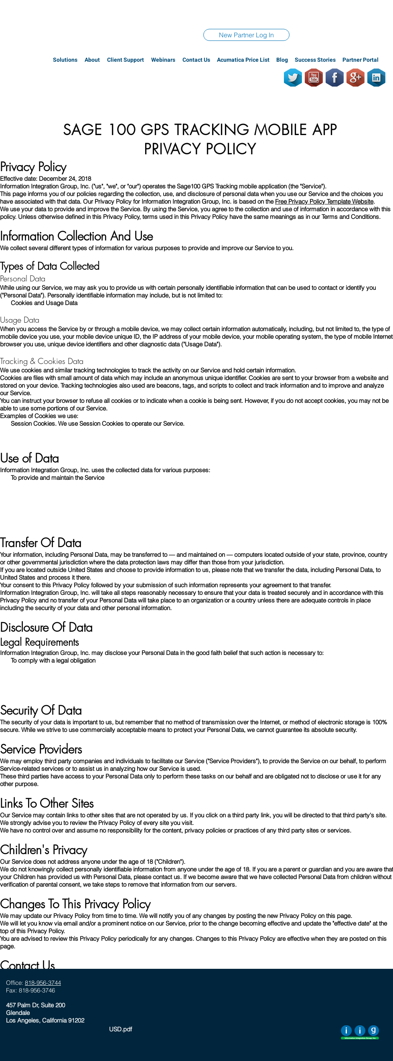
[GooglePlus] (355, 78)
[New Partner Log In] (246, 35)
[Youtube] (314, 78)
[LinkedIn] (376, 78)
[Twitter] (293, 78)
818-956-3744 (43, 982)
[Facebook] (335, 78)
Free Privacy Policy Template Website (324, 201)
